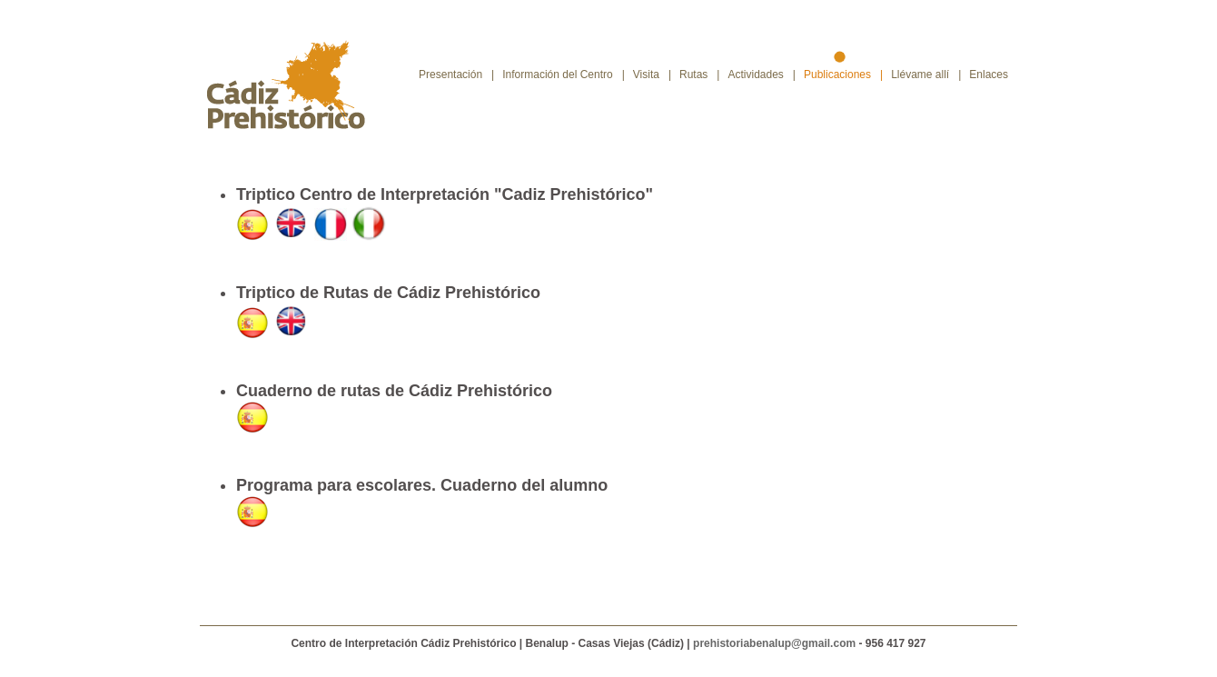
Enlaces (993, 74)
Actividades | (761, 74)
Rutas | (699, 74)
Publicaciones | (843, 74)
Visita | (652, 74)
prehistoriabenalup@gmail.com (775, 643)
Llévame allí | (926, 74)
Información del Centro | (563, 74)
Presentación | (456, 74)
